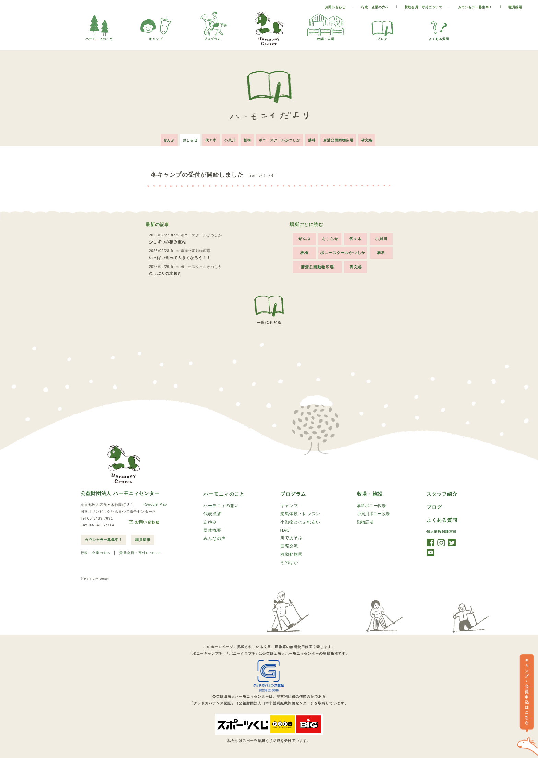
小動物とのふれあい (300, 521)
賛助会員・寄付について (423, 7)
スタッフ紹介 (441, 492)
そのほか (289, 563)
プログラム (212, 37)
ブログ (382, 37)
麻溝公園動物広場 (342, 139)
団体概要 (212, 530)
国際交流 (289, 546)
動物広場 (365, 521)
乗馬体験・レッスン (300, 513)
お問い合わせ (335, 7)
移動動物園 (291, 555)
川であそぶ (291, 537)
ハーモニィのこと (224, 492)
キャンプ (156, 37)
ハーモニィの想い (221, 504)
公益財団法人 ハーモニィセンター (120, 491)
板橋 (247, 139)
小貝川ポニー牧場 (373, 513)
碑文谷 (371, 139)
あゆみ (210, 521)
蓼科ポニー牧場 (371, 504)
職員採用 (515, 7)
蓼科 (314, 139)
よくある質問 (439, 37)
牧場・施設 (370, 492)
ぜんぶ (164, 139)
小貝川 (229, 139)
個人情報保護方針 (441, 531)
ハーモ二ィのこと (99, 37)
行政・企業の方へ (375, 7)
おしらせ (186, 139)
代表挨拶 (212, 513)
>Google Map (154, 503)
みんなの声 (214, 538)
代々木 (208, 139)
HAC (285, 530)
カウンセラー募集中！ (475, 7)
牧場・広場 (325, 37)
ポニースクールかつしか (281, 139)
